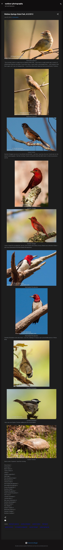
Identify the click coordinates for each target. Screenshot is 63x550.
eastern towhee (36, 524)
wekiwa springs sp (44, 527)
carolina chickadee (25, 524)
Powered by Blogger (31, 543)
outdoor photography (14, 4)
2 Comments (15, 17)
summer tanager (33, 527)
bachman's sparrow (14, 524)
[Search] (61, 4)
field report (45, 524)
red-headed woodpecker (21, 527)
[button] (58, 14)
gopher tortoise (9, 527)
